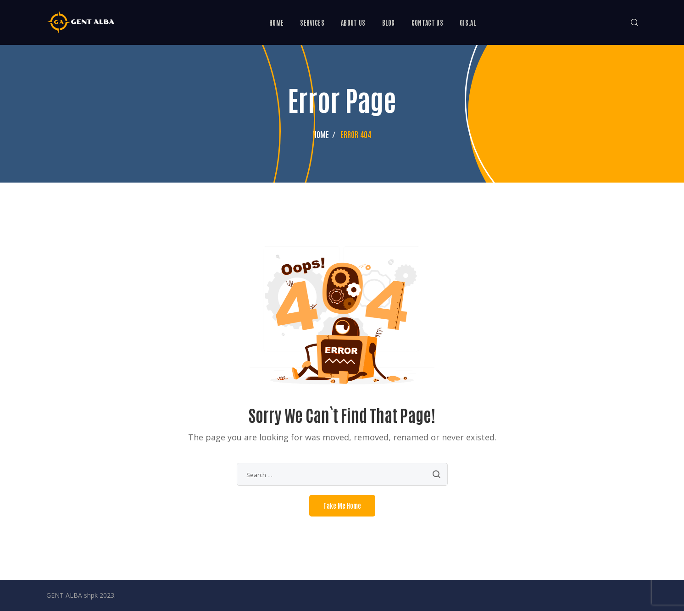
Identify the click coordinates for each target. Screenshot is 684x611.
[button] (634, 22)
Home (321, 133)
